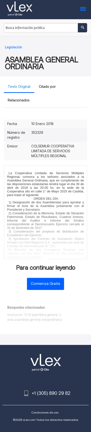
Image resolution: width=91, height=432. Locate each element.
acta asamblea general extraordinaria (34, 320)
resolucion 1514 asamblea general (32, 315)
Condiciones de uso (44, 412)
